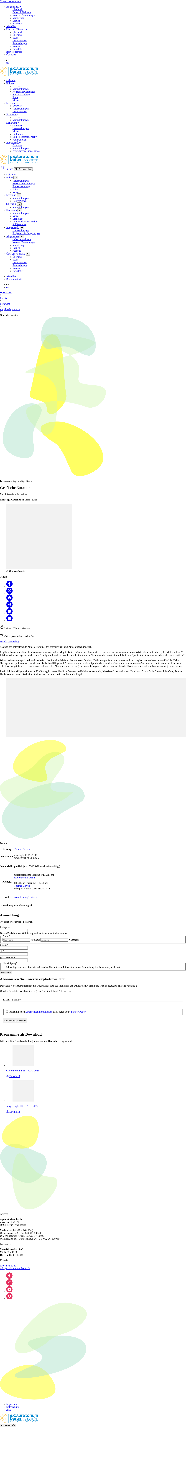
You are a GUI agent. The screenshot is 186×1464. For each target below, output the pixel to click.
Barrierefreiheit (14, 51)
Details (3, 641)
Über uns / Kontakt (16, 29)
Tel (2, 951)
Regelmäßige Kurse (10, 309)
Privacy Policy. (78, 1011)
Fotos (15, 97)
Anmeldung (13, 641)
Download (13, 1076)
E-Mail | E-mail (12, 999)
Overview (17, 86)
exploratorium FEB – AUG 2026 (22, 1070)
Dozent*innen (20, 40)
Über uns (17, 35)
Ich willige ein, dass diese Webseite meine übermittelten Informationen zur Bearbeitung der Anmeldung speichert (63, 967)
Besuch (16, 20)
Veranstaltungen (21, 89)
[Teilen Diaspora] (9, 600)
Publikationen (19, 139)
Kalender (10, 80)
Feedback (17, 23)
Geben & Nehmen (22, 12)
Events (3, 298)
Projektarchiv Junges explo (26, 151)
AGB (9, 1409)
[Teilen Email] (9, 620)
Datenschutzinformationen (38, 1011)
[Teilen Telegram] (9, 606)
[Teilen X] (9, 593)
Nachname (74, 939)
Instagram (5, 927)
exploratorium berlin (24, 877)
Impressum (11, 1404)
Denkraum (12, 122)
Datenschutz (12, 1407)
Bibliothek (18, 134)
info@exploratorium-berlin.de (15, 1268)
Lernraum (12, 103)
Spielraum (12, 114)
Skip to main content (10, 1)
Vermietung (18, 18)
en (7, 62)
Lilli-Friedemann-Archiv (25, 136)
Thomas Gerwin (22, 849)
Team (15, 37)
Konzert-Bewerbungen (24, 15)
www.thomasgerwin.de (26, 897)
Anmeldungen (20, 43)
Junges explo (13, 142)
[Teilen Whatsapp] (9, 613)
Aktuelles (11, 26)
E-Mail (4, 944)
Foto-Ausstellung (21, 94)
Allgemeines (13, 6)
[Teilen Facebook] (9, 586)
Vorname (35, 939)
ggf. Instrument (7, 957)
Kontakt (17, 46)
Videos (16, 100)
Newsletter (18, 49)
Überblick (18, 9)
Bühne (10, 83)
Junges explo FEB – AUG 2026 (22, 1106)
